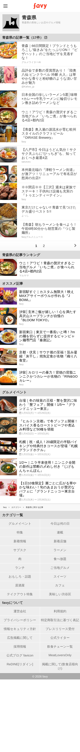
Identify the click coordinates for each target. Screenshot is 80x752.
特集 (20, 605)
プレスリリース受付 (60, 701)
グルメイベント (19, 596)
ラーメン (59, 622)
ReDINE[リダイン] (20, 737)
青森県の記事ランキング (21, 255)
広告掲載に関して (20, 710)
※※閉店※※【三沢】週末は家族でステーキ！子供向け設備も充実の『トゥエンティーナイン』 (49, 191)
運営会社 (20, 684)
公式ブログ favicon (19, 728)
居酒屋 (20, 658)
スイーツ (59, 649)
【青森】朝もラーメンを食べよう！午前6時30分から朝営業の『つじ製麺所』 (49, 229)
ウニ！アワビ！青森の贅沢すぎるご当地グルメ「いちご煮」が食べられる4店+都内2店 (49, 116)
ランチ (20, 640)
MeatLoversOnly (60, 728)
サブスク (19, 622)
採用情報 (20, 719)
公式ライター (60, 710)
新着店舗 (60, 614)
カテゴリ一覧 (12, 587)
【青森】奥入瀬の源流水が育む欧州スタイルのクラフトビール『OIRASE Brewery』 (49, 133)
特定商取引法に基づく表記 (60, 692)
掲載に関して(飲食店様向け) (60, 739)
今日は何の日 (60, 596)
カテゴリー (16, 580)
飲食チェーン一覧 (60, 719)
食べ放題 (60, 631)
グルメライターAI (31, 62)
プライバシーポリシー (20, 692)
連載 (60, 605)
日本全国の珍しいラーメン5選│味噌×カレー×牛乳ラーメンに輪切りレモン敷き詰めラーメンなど (49, 99)
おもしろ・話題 (20, 649)
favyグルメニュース (32, 237)
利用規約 (60, 684)
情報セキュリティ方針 (20, 701)
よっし (25, 215)
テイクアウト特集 (20, 667)
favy (24, 141)
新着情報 (20, 614)
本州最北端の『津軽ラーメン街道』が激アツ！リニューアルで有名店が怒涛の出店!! (49, 174)
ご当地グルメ (60, 640)
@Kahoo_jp (28, 86)
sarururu (26, 161)
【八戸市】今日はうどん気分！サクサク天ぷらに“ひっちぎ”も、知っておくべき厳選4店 (49, 154)
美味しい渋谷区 (60, 667)
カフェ (60, 658)
